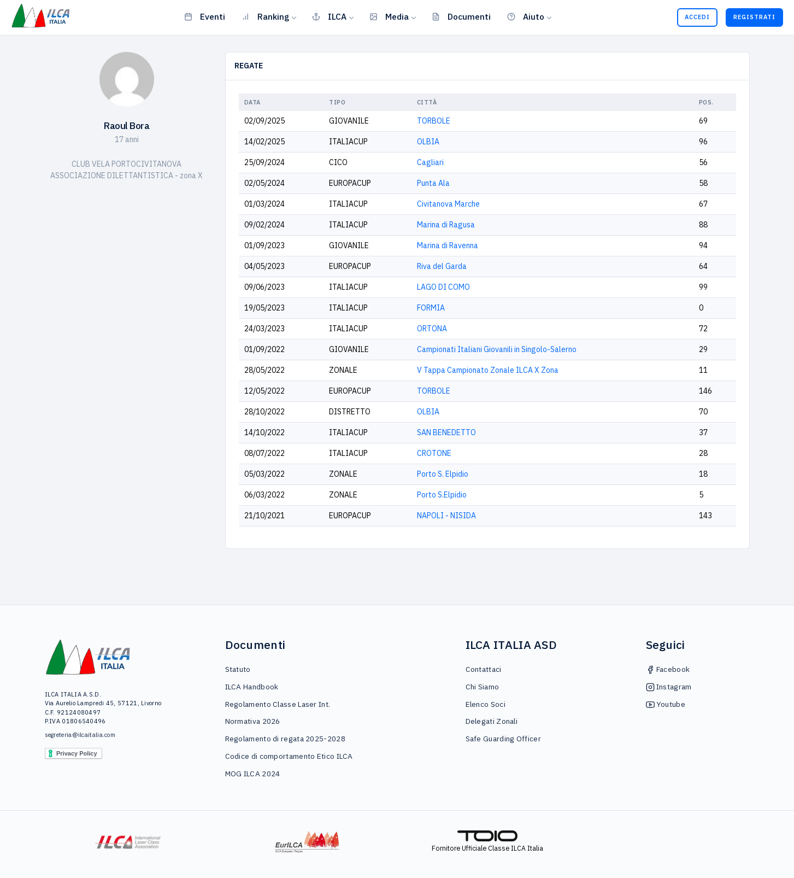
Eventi (204, 16)
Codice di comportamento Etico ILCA (289, 756)
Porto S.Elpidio (442, 495)
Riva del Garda (442, 266)
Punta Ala (433, 183)
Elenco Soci (485, 704)
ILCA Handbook (252, 687)
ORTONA (432, 328)
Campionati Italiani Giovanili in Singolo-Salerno (497, 349)
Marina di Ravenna (447, 245)
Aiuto (525, 16)
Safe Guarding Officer (503, 739)
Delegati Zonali (492, 721)
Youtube (665, 704)
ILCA (329, 16)
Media (389, 16)
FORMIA (431, 308)
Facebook (668, 669)
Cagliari (430, 162)
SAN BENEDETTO (446, 432)
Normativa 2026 (252, 721)
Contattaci (484, 669)
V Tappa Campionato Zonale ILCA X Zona (487, 370)
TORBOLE (433, 121)
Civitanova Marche (448, 204)
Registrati (754, 17)
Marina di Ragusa (446, 225)
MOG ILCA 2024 (252, 774)
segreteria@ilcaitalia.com (80, 735)
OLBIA (428, 142)
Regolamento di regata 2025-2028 (285, 739)
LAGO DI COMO (443, 287)
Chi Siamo (482, 687)
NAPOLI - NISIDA (446, 515)
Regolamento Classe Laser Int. (278, 704)
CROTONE (434, 453)
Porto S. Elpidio (442, 474)
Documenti (461, 16)
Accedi (697, 17)
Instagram (669, 687)
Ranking (265, 16)
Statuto (238, 669)
